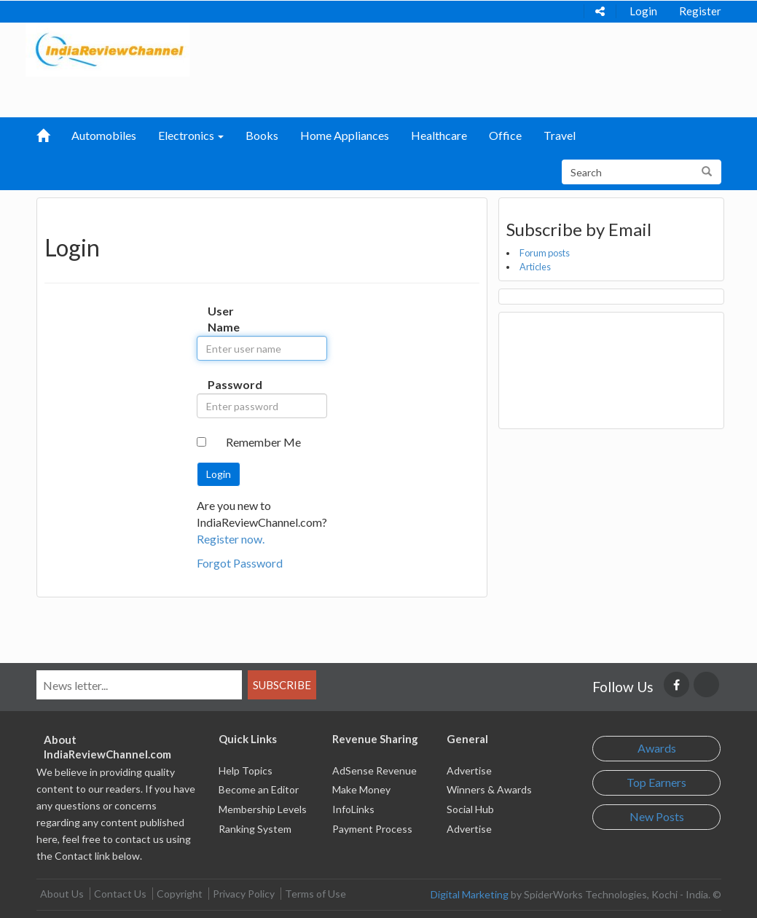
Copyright (180, 893)
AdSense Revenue (374, 770)
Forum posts (544, 253)
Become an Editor (259, 789)
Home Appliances (344, 135)
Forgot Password (240, 563)
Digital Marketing (470, 894)
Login (643, 10)
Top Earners (656, 782)
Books (262, 135)
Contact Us (120, 893)
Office (505, 135)
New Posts (656, 816)
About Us (62, 893)
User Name (219, 319)
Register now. (230, 539)
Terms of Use (315, 893)
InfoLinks (353, 809)
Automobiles (103, 135)
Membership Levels (263, 809)
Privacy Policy (244, 893)
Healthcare (439, 135)
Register (700, 10)
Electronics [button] (191, 135)
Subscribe (282, 684)
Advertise (469, 770)
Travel (560, 135)
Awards (657, 748)
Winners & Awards (489, 789)
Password (219, 384)
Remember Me (263, 442)
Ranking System (255, 829)
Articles (535, 266)
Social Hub (470, 809)
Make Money (361, 789)
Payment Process (372, 829)
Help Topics (245, 770)
